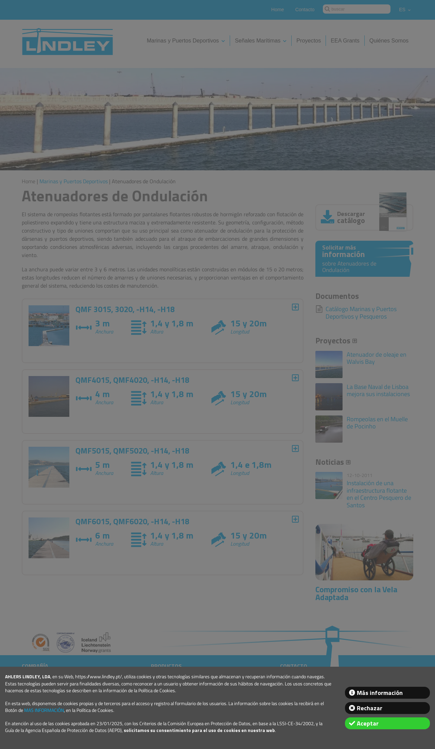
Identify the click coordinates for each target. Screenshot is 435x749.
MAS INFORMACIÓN (44, 710)
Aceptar (368, 723)
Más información (380, 692)
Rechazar (369, 708)
